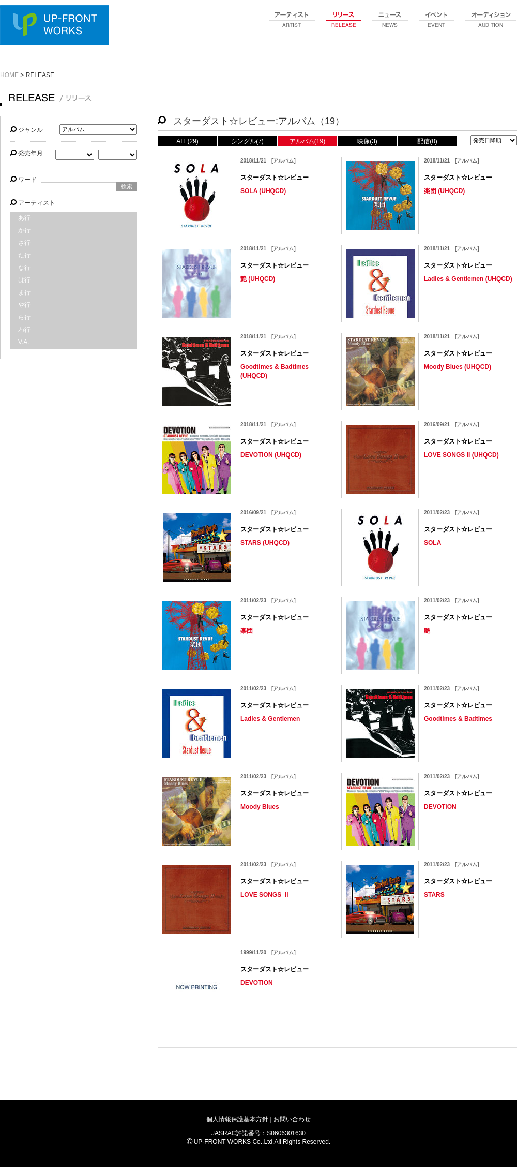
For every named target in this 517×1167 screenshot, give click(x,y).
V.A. (23, 342)
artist (292, 25)
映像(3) (367, 141)
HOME (9, 75)
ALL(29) (187, 141)
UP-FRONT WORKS (57, 26)
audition (491, 25)
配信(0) (427, 141)
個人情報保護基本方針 (237, 1119)
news (390, 25)
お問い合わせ (292, 1119)
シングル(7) (247, 141)
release (344, 25)
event (437, 25)
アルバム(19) (307, 141)
